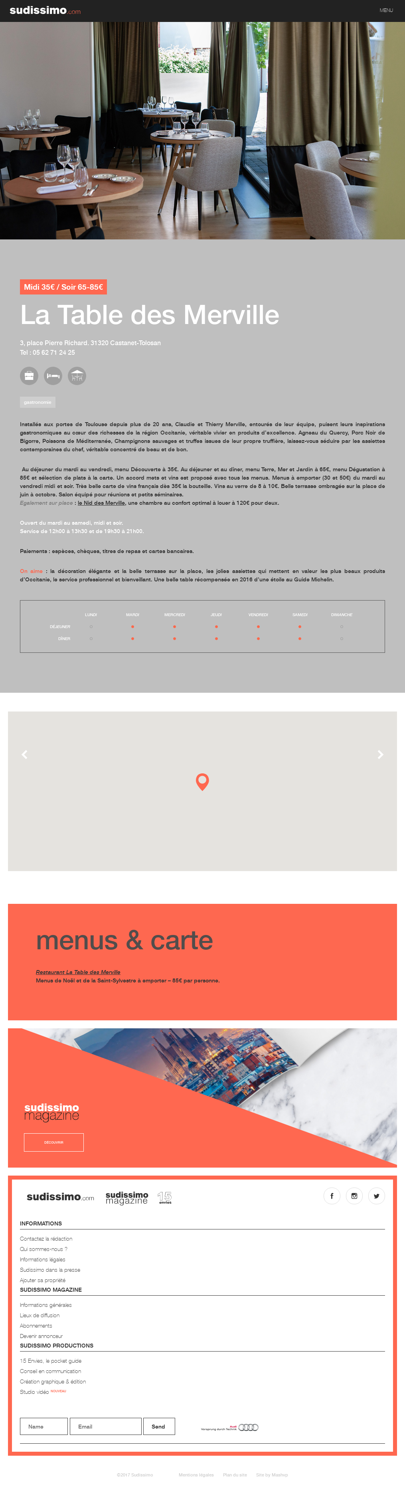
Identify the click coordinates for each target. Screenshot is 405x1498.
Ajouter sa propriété (42, 1280)
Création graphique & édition (53, 1381)
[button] (202, 782)
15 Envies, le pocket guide (50, 1360)
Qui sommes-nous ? (43, 1248)
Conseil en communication (50, 1371)
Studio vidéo (43, 1391)
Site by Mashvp (272, 1474)
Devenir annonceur (41, 1335)
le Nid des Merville (101, 502)
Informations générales (46, 1304)
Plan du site (235, 1474)
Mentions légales (196, 1474)
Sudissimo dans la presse (50, 1269)
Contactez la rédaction (46, 1238)
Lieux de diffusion (39, 1315)
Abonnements (36, 1325)
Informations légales (42, 1259)
